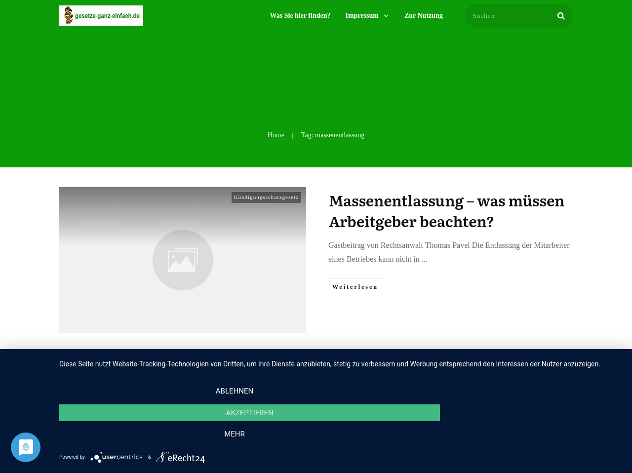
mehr (537, 438)
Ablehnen (143, 438)
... (425, 259)
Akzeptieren (340, 438)
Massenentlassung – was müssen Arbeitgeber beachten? (446, 210)
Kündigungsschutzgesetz (266, 197)
